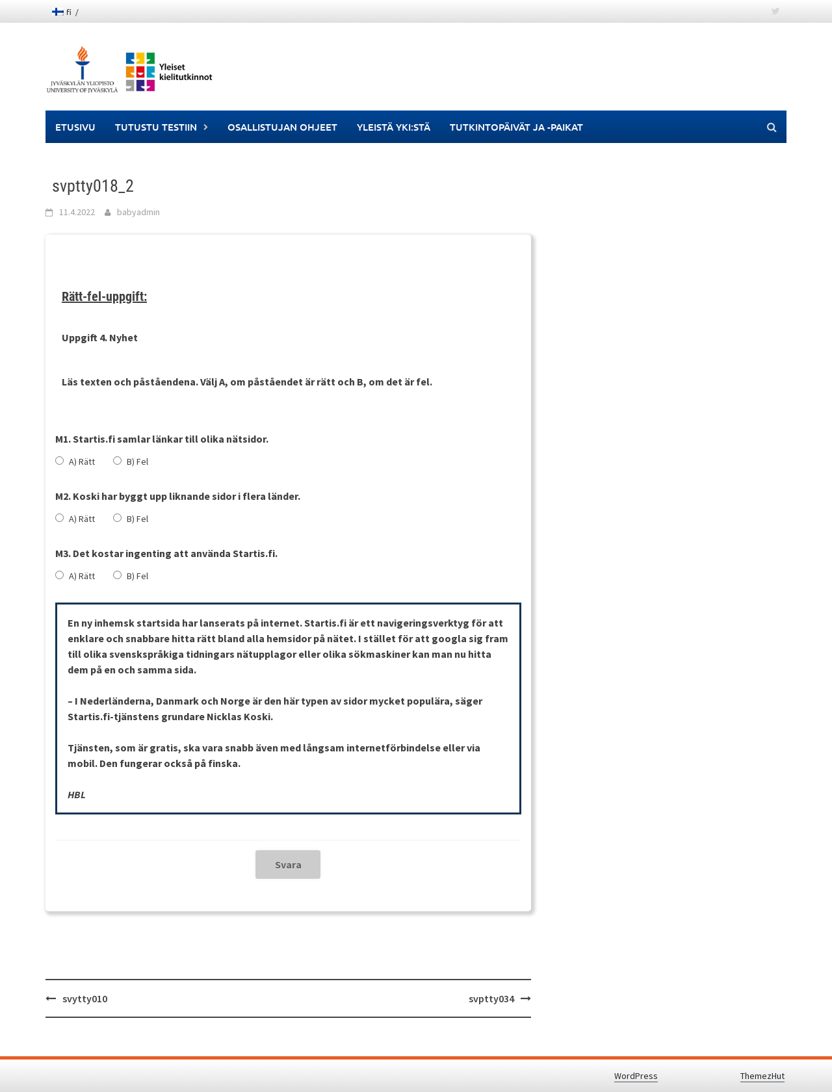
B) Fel (137, 461)
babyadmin (138, 212)
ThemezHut (762, 1076)
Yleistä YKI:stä (393, 126)
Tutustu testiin (156, 126)
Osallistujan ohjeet (282, 126)
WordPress (636, 1076)
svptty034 (491, 998)
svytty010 (84, 998)
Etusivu (75, 126)
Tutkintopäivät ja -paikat (516, 126)
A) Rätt (82, 461)
